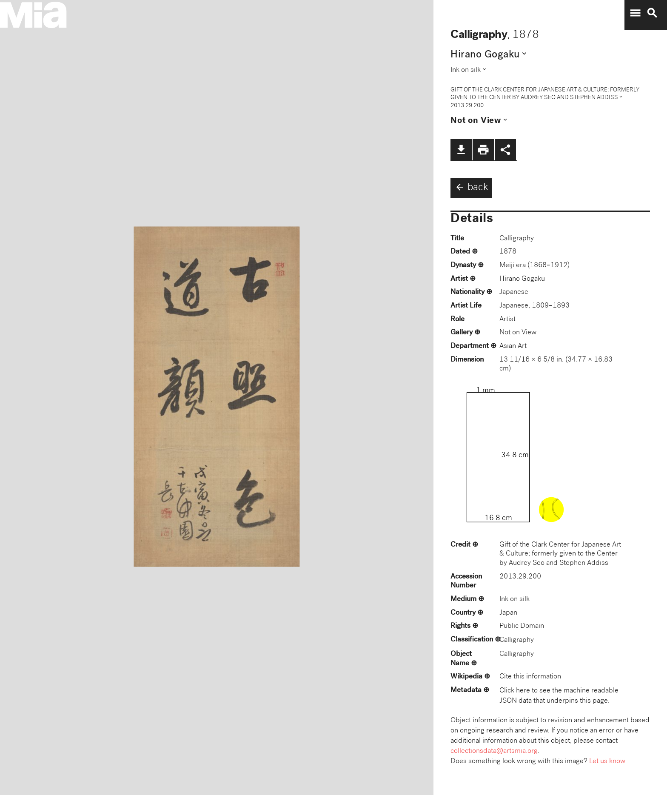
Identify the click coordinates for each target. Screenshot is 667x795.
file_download (461, 149)
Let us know (607, 761)
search (652, 13)
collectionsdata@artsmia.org (494, 751)
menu (635, 13)
